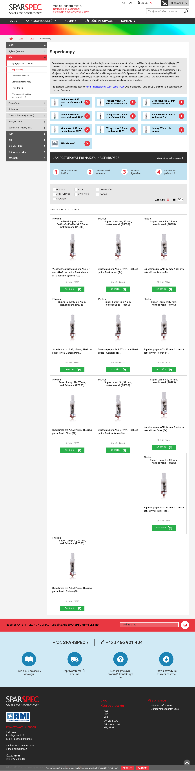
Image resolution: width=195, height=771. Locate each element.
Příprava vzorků (17, 152)
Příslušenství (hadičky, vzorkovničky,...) (21, 95)
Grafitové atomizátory (21, 82)
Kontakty (128, 20)
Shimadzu (13, 109)
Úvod (104, 700)
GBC (32, 39)
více (115, 768)
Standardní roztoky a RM (20, 127)
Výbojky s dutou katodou (23, 63)
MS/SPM (13, 158)
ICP (11, 133)
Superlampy (17, 69)
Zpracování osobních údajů (165, 708)
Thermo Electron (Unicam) (21, 115)
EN (130, 3)
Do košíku (69, 289)
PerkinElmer (14, 103)
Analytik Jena (15, 121)
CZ (123, 3)
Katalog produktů (39, 20)
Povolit (127, 768)
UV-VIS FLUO (16, 146)
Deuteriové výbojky (20, 76)
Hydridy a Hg (17, 88)
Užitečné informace (99, 20)
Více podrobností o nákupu (169, 158)
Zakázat (143, 768)
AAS (21, 39)
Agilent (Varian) (16, 51)
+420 (122, 642)
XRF (11, 140)
